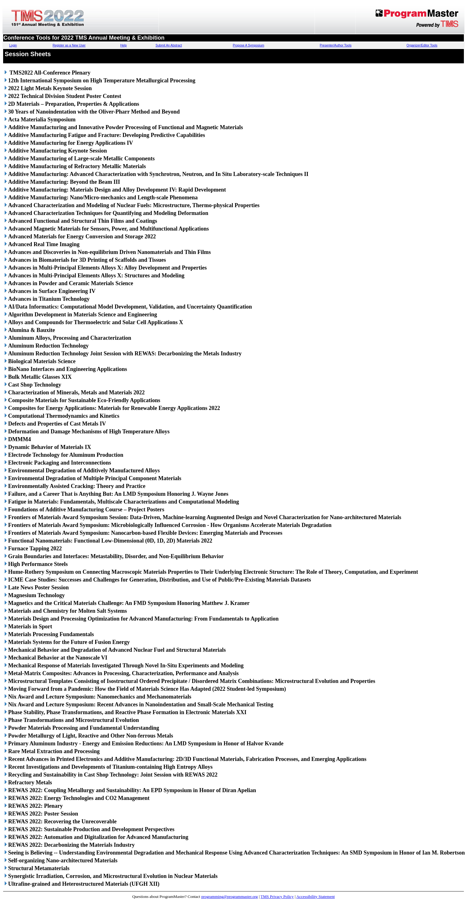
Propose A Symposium (248, 45)
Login (13, 45)
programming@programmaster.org (229, 896)
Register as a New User (69, 45)
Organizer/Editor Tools (421, 45)
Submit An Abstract (168, 45)
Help (123, 45)
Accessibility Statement (315, 896)
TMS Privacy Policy (277, 896)
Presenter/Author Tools (335, 45)
